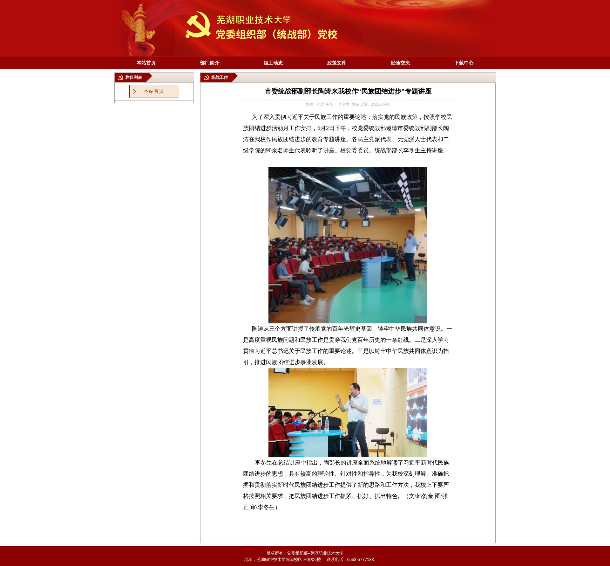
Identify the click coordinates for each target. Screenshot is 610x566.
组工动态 (273, 63)
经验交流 (400, 63)
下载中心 (463, 63)
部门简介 (209, 63)
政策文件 (336, 63)
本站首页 (146, 63)
